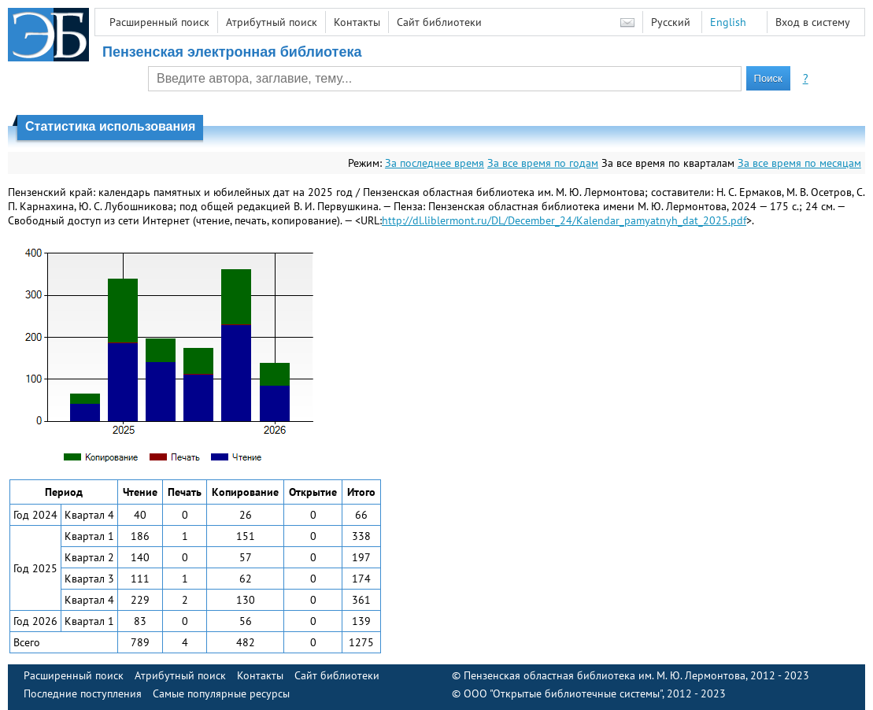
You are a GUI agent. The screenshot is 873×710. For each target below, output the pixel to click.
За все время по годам (542, 163)
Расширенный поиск (159, 22)
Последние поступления (83, 693)
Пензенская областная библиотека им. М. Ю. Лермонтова (604, 675)
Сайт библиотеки (439, 22)
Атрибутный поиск (271, 22)
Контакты (357, 22)
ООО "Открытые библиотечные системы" (563, 693)
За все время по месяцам (799, 163)
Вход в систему (812, 22)
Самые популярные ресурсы (221, 693)
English (728, 22)
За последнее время (434, 163)
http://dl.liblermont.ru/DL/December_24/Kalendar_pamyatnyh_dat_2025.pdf (564, 220)
